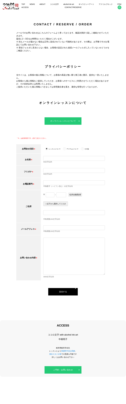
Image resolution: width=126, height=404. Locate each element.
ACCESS (25, 7)
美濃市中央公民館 (68, 351)
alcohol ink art (68, 4)
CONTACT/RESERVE (73, 7)
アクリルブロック (106, 4)
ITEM (119, 4)
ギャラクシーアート (86, 4)
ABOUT (42, 4)
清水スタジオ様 (55, 354)
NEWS (32, 4)
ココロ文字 (54, 4)
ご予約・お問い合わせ (63, 370)
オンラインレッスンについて (63, 121)
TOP (23, 4)
